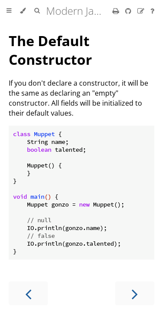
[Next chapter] (134, 293)
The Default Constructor (50, 50)
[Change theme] (23, 11)
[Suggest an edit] (141, 11)
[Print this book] (116, 11)
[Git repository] (129, 11)
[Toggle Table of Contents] (9, 11)
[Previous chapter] (28, 293)
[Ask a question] (152, 11)
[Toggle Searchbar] (37, 11)
